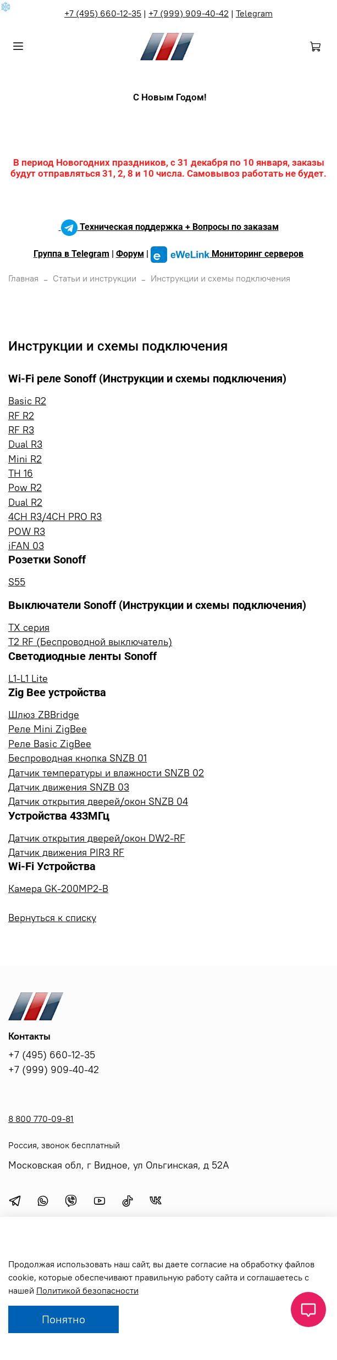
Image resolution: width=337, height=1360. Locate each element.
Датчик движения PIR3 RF (66, 853)
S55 (16, 582)
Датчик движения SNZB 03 (68, 787)
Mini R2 (25, 459)
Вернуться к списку (52, 918)
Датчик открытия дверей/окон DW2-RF (96, 838)
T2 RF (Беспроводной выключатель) (90, 642)
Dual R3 (25, 444)
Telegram (254, 13)
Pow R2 (25, 488)
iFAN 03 (26, 546)
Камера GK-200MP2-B (58, 889)
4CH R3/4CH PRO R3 (55, 517)
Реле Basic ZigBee (49, 744)
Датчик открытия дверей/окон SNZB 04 (98, 801)
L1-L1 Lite (28, 679)
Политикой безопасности (87, 1290)
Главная (23, 278)
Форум (130, 254)
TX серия (28, 628)
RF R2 (21, 416)
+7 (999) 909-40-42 (188, 13)
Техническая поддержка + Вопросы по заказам (169, 227)
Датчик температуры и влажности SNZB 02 (106, 773)
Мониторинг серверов (227, 254)
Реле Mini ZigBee (47, 729)
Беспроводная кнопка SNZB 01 (77, 758)
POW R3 (26, 532)
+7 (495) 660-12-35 (102, 13)
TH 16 (20, 473)
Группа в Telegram (71, 254)
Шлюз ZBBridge (43, 715)
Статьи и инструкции (94, 278)
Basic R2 (27, 401)
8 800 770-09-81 (41, 1118)
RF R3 (21, 430)
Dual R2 (25, 502)
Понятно (63, 1319)
